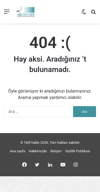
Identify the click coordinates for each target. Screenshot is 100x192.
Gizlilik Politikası (77, 151)
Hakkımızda (38, 151)
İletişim (56, 151)
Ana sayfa (17, 151)
